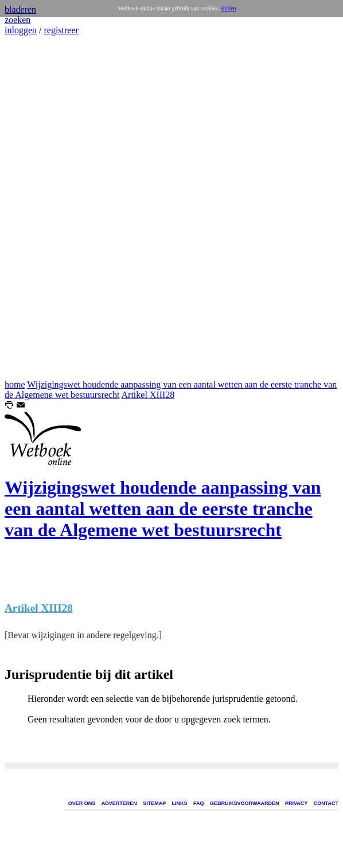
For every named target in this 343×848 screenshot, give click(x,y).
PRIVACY (296, 803)
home (15, 384)
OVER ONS (82, 803)
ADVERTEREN (119, 803)
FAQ (198, 803)
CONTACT (326, 803)
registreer (61, 30)
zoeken (17, 20)
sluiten (228, 8)
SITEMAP (154, 803)
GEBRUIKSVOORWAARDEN (244, 803)
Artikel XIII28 (148, 395)
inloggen (21, 30)
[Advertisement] (39, 208)
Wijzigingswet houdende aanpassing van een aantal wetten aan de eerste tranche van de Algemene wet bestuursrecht (163, 508)
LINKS (180, 803)
